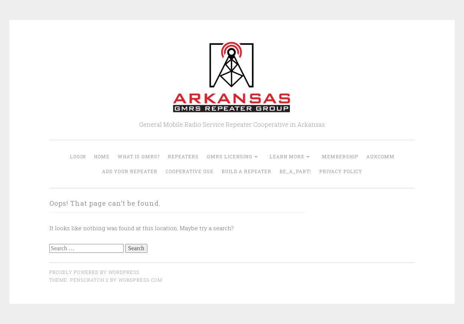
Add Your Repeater (129, 171)
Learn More (286, 156)
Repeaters (183, 156)
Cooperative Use (189, 171)
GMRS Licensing (229, 156)
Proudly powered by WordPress (94, 272)
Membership (340, 156)
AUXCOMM (380, 156)
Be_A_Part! (295, 171)
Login (78, 156)
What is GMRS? (139, 156)
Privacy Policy (340, 171)
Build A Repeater (246, 171)
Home (102, 156)
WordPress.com (140, 280)
